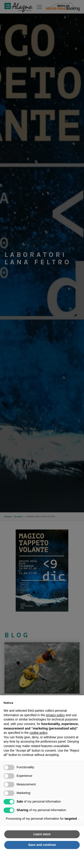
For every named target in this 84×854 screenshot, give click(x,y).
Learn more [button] (41, 834)
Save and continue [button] (42, 845)
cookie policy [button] (38, 732)
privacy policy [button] (55, 715)
